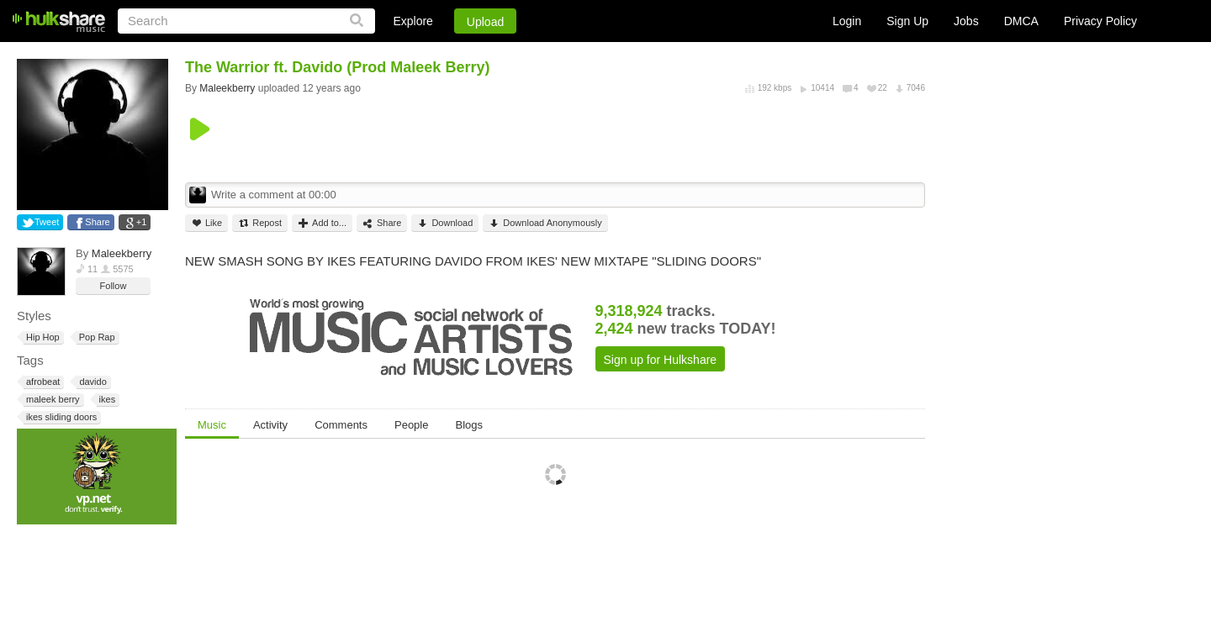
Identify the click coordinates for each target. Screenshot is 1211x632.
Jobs (966, 21)
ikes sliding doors (60, 417)
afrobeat (42, 382)
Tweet (46, 222)
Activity (270, 425)
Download (445, 223)
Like (206, 223)
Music (212, 425)
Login (847, 21)
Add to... (322, 223)
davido (91, 382)
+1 (141, 222)
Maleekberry (122, 253)
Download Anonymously (545, 223)
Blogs (469, 425)
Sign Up (907, 21)
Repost (260, 223)
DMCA (1021, 21)
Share (97, 222)
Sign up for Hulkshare (660, 359)
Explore (412, 21)
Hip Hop (42, 337)
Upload (485, 22)
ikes (106, 399)
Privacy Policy (1100, 21)
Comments (341, 425)
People (411, 425)
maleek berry (52, 399)
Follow (113, 286)
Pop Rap (96, 337)
